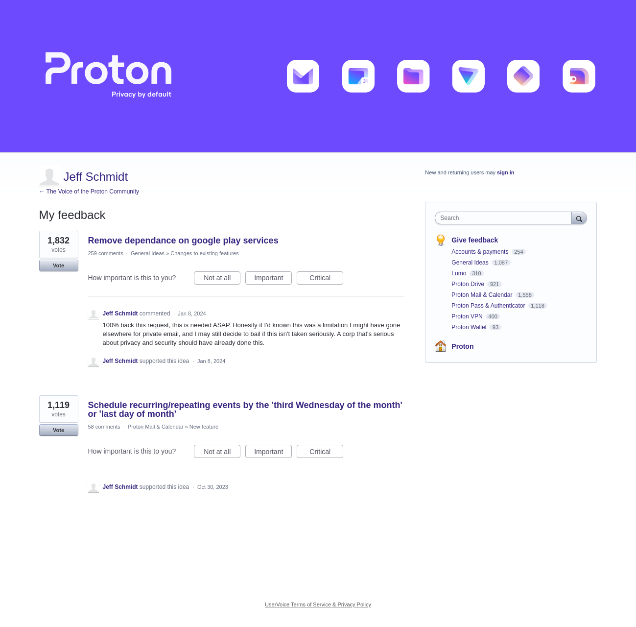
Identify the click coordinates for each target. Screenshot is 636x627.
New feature (203, 427)
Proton (462, 346)
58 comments (104, 427)
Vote (58, 265)
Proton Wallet (469, 327)
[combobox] (505, 218)
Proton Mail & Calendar (156, 427)
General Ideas (148, 253)
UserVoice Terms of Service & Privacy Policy (318, 604)
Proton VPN (467, 316)
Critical (326, 279)
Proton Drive (468, 284)
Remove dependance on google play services (183, 240)
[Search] (579, 218)
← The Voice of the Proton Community (89, 191)
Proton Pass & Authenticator (488, 305)
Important (273, 279)
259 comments (105, 253)
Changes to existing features (204, 253)
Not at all (222, 279)
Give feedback (474, 240)
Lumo (459, 273)
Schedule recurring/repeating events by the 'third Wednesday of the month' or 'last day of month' (245, 409)
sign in (505, 172)
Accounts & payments (480, 251)
